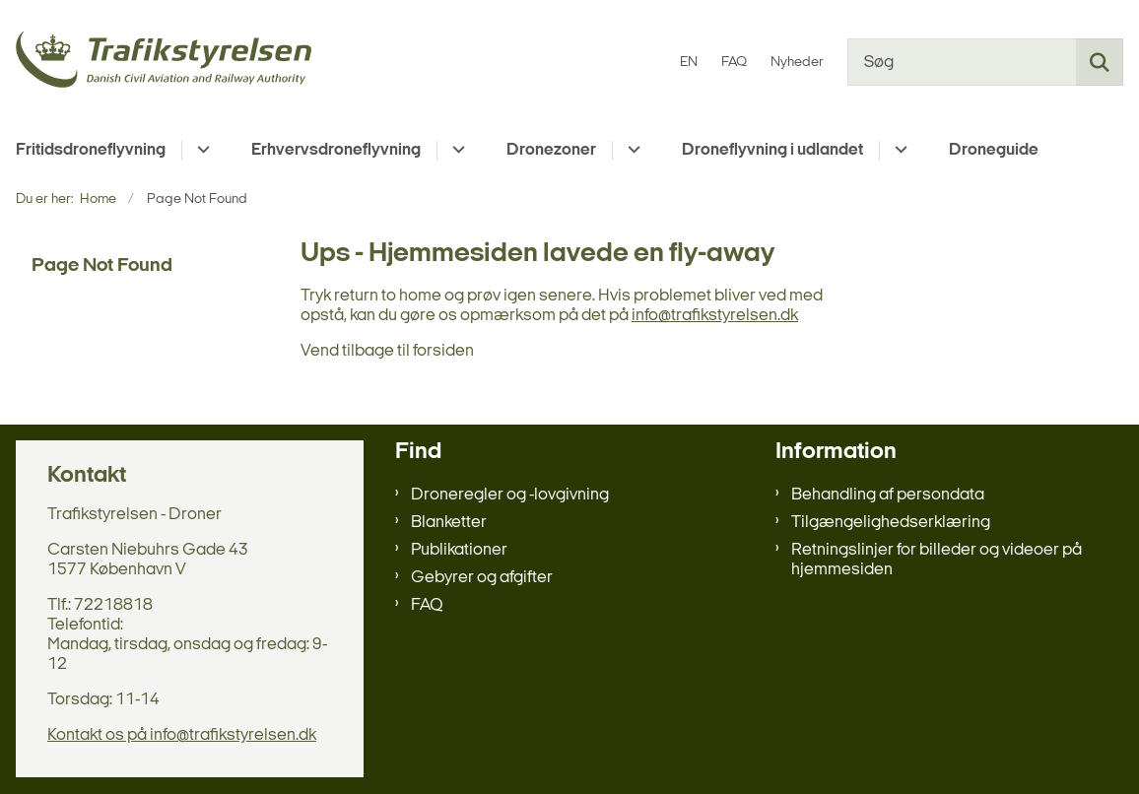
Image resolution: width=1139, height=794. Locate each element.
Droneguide (993, 150)
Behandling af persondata (887, 495)
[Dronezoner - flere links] (631, 151)
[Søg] (985, 62)
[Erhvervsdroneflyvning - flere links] (455, 151)
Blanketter (449, 522)
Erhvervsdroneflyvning (336, 150)
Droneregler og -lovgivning (510, 495)
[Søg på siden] (1099, 62)
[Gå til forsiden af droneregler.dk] (155, 63)
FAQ (427, 605)
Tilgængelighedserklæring (890, 522)
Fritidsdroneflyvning (91, 150)
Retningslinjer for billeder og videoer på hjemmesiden (936, 560)
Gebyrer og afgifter (482, 577)
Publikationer (459, 550)
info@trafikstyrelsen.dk (715, 315)
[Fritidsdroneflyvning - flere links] (200, 151)
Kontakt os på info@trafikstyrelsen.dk (181, 735)
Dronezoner (551, 150)
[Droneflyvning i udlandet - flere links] (898, 151)
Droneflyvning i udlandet (772, 150)
